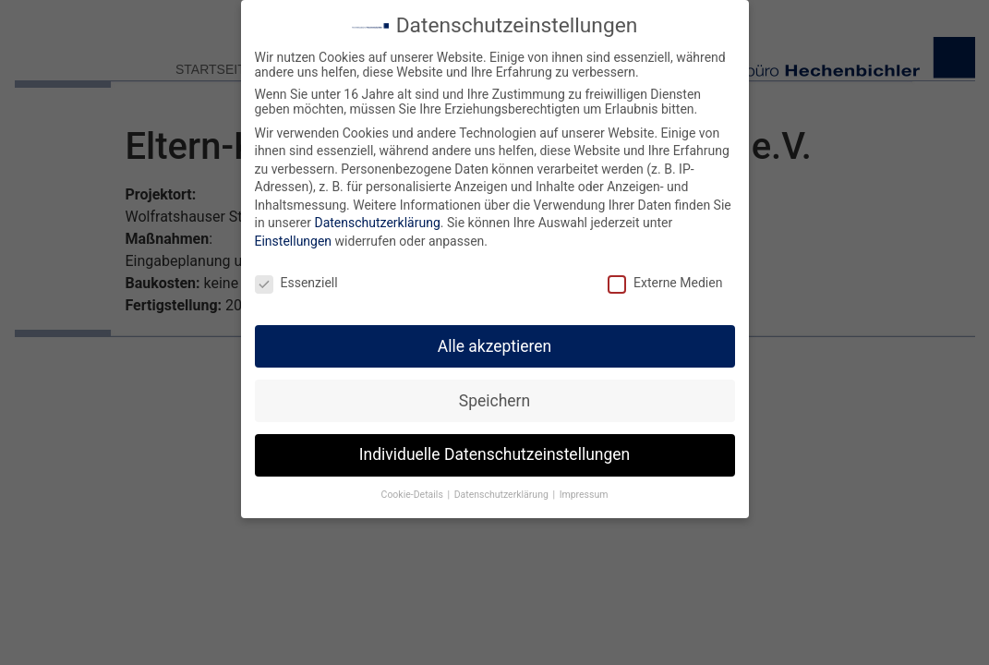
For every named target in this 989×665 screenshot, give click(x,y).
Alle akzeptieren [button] (495, 341)
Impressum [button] (584, 491)
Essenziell (296, 279)
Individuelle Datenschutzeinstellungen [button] (494, 450)
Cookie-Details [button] (413, 491)
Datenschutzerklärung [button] (502, 491)
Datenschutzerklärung (377, 219)
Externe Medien (665, 279)
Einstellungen (293, 237)
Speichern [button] (494, 396)
